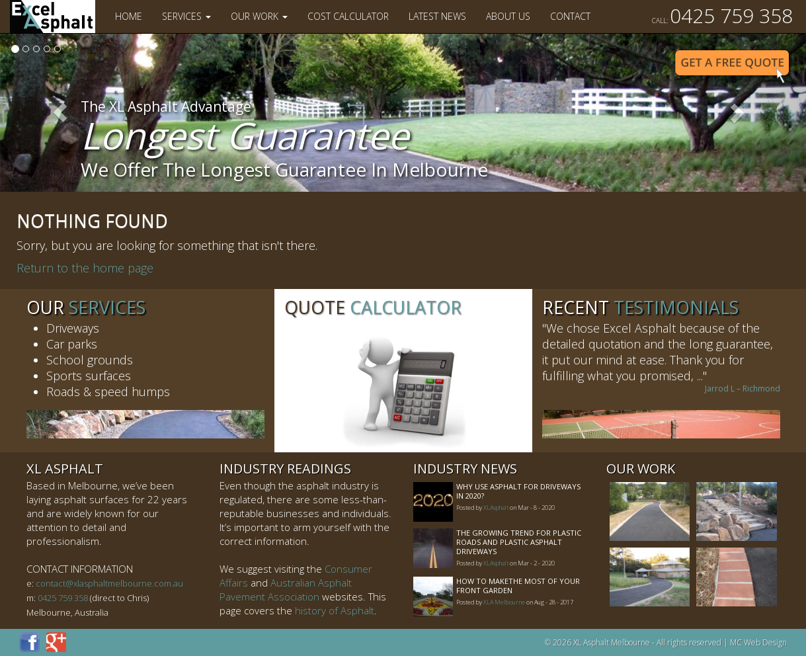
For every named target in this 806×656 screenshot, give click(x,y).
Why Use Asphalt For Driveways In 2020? (518, 491)
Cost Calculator (348, 16)
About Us (508, 16)
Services (186, 16)
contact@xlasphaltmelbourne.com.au (109, 583)
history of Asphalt (334, 610)
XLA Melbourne (504, 602)
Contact (570, 16)
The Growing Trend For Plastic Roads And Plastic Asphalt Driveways (518, 542)
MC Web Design (758, 642)
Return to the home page (85, 268)
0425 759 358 (722, 15)
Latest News (437, 16)
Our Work (259, 16)
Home (128, 16)
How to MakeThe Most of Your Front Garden (518, 585)
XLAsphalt (495, 507)
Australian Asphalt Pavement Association (286, 589)
